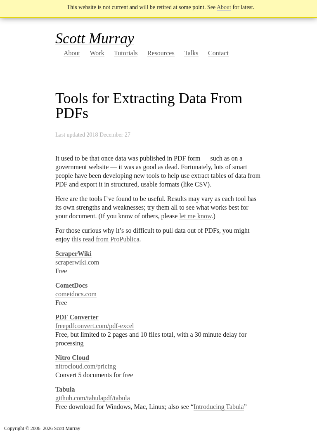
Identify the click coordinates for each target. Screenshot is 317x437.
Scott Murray (94, 38)
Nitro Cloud (72, 357)
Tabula (65, 389)
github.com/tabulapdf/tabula (92, 398)
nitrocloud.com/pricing (85, 366)
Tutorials (125, 53)
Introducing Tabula (219, 406)
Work (97, 53)
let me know (195, 216)
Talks (191, 53)
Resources (161, 53)
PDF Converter (77, 317)
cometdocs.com (76, 294)
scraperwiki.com (77, 262)
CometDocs (71, 285)
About (224, 7)
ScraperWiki (73, 253)
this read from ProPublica (106, 239)
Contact (218, 53)
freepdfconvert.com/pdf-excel (94, 325)
